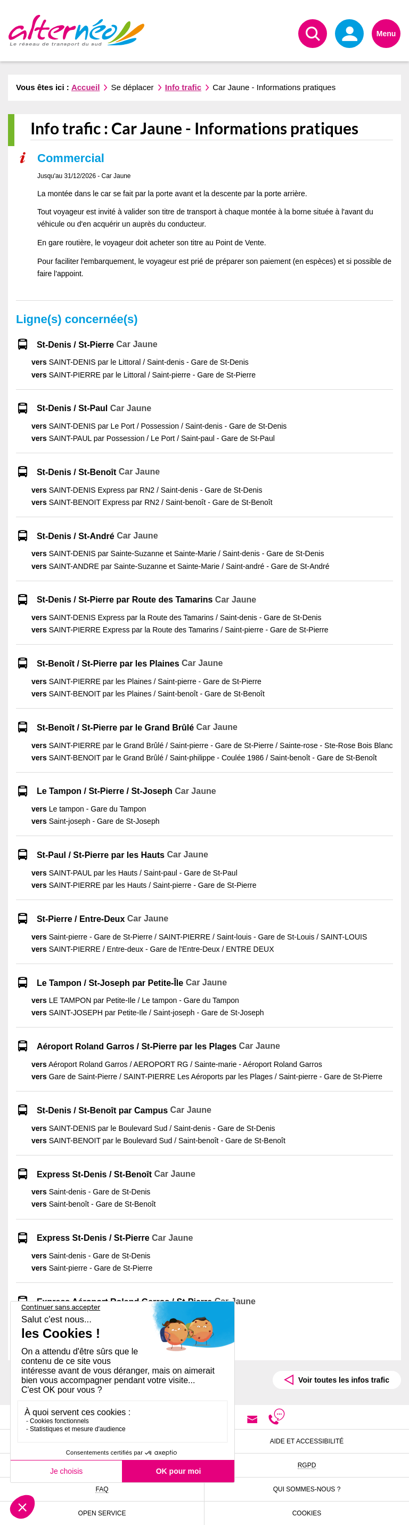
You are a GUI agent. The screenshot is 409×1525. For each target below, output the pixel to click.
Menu (386, 33)
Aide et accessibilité (307, 1441)
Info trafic (183, 87)
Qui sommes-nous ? (307, 1489)
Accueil (85, 87)
